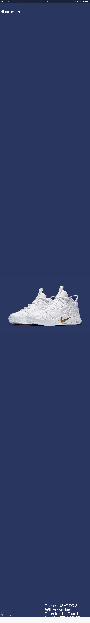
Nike (11, 614)
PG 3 (11, 615)
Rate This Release (78, 1)
